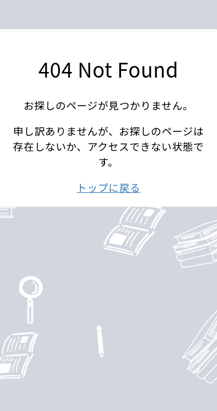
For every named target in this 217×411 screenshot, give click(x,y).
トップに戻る (108, 187)
